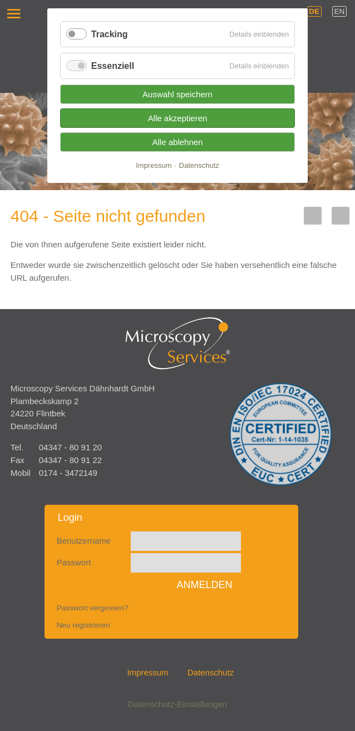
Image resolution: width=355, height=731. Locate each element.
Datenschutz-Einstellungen (177, 704)
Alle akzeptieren (178, 118)
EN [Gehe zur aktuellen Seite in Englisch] (339, 11)
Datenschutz (211, 672)
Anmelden (204, 584)
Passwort (74, 562)
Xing (340, 216)
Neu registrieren (83, 625)
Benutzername (84, 540)
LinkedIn (313, 216)
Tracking (109, 34)
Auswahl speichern (177, 94)
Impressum (147, 672)
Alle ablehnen (177, 142)
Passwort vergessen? (93, 608)
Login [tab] (70, 517)
